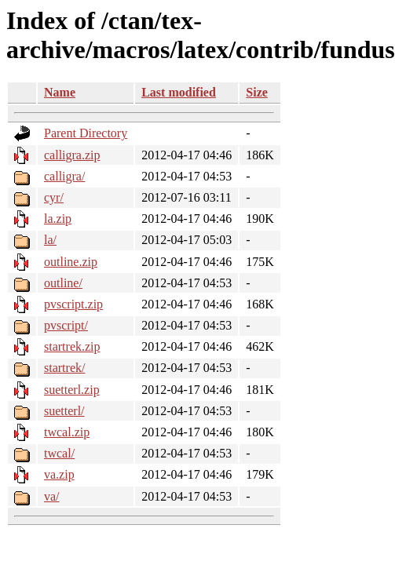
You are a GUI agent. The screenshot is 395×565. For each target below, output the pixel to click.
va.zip (59, 474)
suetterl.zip (72, 389)
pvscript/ (66, 325)
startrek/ (64, 367)
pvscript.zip (73, 304)
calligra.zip (72, 155)
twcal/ (59, 453)
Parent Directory (85, 133)
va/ (52, 496)
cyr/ (54, 197)
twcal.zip (67, 432)
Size (257, 92)
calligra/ (64, 176)
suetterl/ (64, 410)
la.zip (57, 218)
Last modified (178, 92)
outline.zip (70, 261)
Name (59, 92)
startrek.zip (72, 346)
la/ (50, 239)
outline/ (63, 283)
